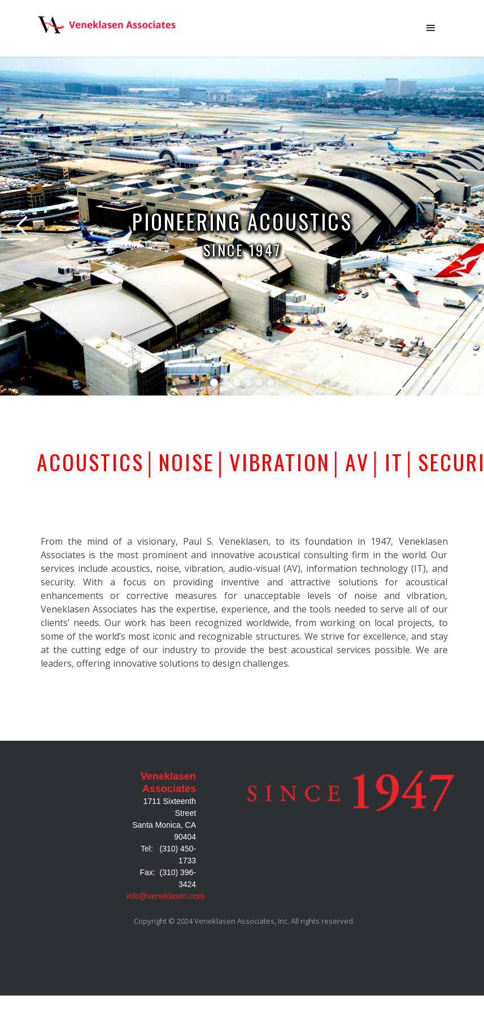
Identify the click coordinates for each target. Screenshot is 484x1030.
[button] (431, 28)
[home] (109, 24)
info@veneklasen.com (165, 896)
